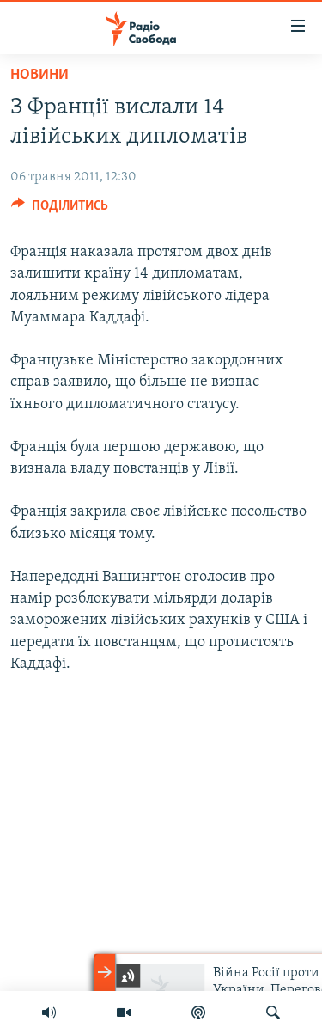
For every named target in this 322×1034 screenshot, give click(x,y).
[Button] (59, 209)
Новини (39, 75)
